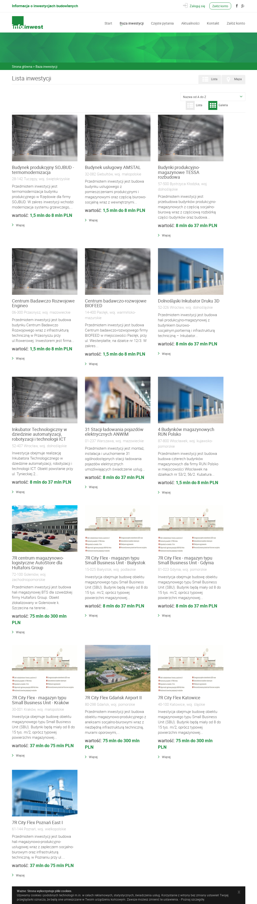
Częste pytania (162, 23)
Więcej (20, 252)
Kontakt (213, 23)
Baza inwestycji (132, 23)
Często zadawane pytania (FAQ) (97, 855)
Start (108, 23)
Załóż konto (221, 6)
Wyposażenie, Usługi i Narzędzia (97, 837)
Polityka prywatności (89, 866)
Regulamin (83, 861)
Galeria (218, 105)
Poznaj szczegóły (192, 899)
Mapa (233, 79)
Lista (209, 79)
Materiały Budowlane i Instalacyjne (98, 827)
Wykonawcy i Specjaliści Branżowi (98, 832)
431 (174, 731)
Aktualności (190, 23)
